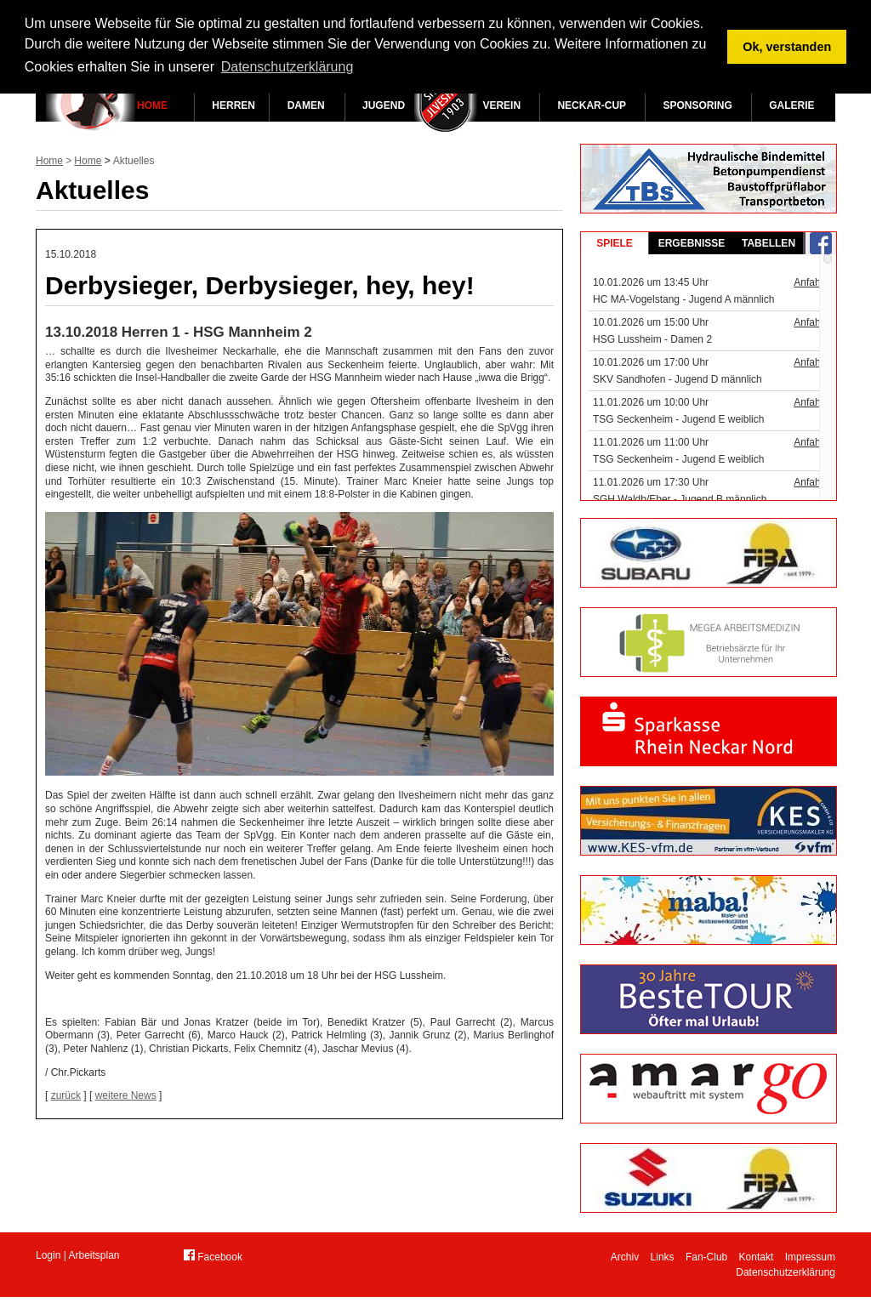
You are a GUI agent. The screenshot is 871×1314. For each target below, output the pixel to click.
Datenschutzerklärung (785, 1272)
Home (152, 105)
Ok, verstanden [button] (787, 47)
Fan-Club (706, 1257)
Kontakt (756, 1257)
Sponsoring (697, 105)
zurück (66, 1095)
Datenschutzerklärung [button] (287, 67)
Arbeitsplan (94, 1255)
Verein (501, 105)
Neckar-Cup (591, 105)
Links (663, 1257)
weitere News (126, 1095)
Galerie (791, 105)
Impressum (810, 1257)
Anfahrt (810, 282)
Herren (233, 105)
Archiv (625, 1257)
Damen (306, 105)
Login (48, 1255)
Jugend (383, 105)
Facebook (213, 1256)
